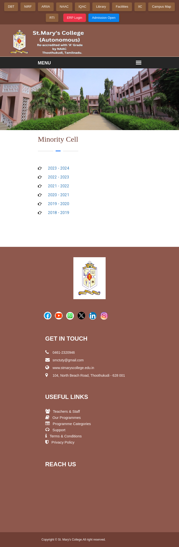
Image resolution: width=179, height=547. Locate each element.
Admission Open (103, 18)
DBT (11, 6)
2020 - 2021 (58, 195)
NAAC (64, 6)
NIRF (28, 6)
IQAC (82, 6)
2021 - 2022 (58, 186)
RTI (52, 18)
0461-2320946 (60, 352)
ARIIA (46, 6)
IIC (140, 6)
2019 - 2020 (58, 203)
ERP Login (74, 18)
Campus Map (161, 6)
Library (101, 6)
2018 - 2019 (58, 212)
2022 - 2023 (58, 177)
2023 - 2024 (58, 168)
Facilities (122, 6)
